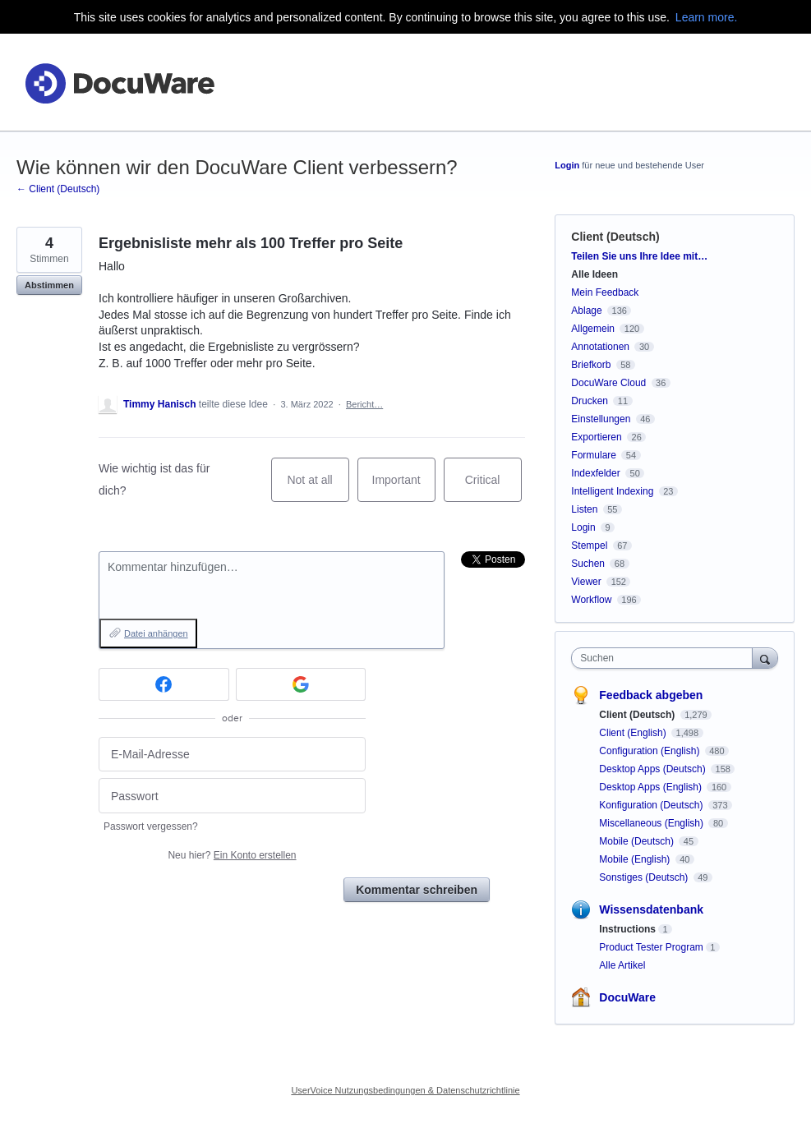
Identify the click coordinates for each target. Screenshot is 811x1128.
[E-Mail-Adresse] (232, 754)
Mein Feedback (604, 292)
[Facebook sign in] (164, 684)
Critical (493, 487)
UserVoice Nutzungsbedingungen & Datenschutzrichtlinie (405, 1090)
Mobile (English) (635, 859)
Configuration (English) (650, 751)
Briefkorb (591, 365)
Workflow (591, 599)
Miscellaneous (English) (652, 823)
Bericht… (364, 404)
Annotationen (600, 346)
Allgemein (593, 328)
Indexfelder (595, 473)
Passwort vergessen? (151, 826)
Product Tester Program (651, 947)
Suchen (588, 563)
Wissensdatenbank (651, 909)
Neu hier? (232, 855)
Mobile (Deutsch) (637, 841)
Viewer (586, 581)
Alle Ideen (594, 274)
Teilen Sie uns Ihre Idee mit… (639, 256)
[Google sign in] (301, 684)
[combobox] (665, 658)
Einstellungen (600, 419)
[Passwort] (232, 795)
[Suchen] (765, 657)
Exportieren (596, 437)
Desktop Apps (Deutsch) (653, 769)
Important (403, 487)
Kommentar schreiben (416, 889)
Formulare (593, 455)
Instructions (627, 929)
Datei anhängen (156, 633)
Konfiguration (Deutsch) (652, 805)
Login (567, 165)
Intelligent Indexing (612, 491)
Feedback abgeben (651, 695)
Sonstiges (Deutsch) (644, 877)
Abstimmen (49, 285)
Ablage (586, 310)
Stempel (589, 545)
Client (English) (634, 733)
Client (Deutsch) (615, 236)
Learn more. (706, 17)
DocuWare (627, 997)
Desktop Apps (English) (651, 787)
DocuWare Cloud (608, 383)
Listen (584, 509)
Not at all (317, 487)
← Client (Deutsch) (57, 189)
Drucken (589, 401)
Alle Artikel (622, 965)
